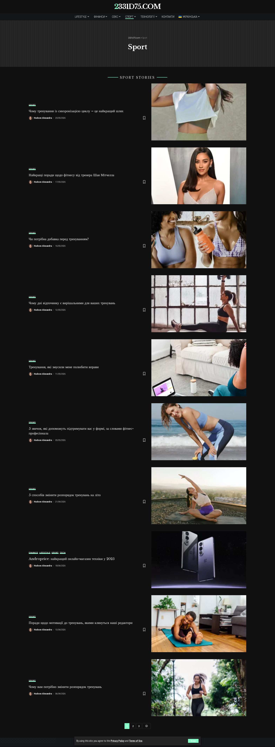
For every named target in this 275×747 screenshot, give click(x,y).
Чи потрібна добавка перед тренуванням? (60, 239)
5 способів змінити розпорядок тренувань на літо (66, 495)
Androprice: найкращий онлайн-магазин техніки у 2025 (74, 559)
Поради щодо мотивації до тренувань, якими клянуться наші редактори (83, 623)
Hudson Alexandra (43, 118)
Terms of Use (136, 740)
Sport (32, 105)
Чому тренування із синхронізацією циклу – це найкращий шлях (78, 111)
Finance (33, 553)
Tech (63, 553)
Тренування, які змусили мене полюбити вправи (65, 367)
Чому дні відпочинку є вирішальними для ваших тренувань (74, 303)
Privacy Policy (118, 740)
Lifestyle (44, 553)
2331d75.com (137, 7)
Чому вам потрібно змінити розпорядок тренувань (67, 687)
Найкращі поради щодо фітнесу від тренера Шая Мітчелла (73, 175)
